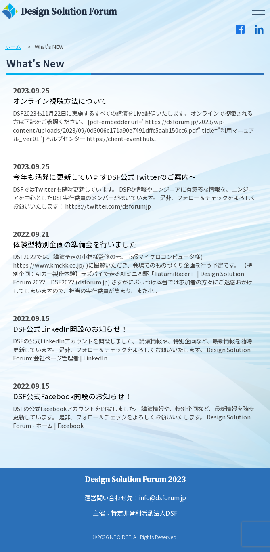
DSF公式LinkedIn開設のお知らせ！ (70, 328)
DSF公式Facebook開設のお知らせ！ (72, 396)
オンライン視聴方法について (60, 100)
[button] (259, 10)
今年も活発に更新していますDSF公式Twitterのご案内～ (104, 176)
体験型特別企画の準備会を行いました (74, 244)
